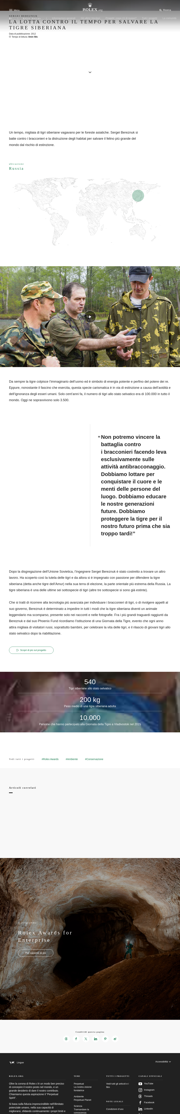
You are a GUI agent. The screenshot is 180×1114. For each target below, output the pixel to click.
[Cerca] (164, 10)
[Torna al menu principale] (10, 18)
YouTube (146, 1088)
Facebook (146, 1107)
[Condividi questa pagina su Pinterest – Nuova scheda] (105, 1039)
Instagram (146, 1094)
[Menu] (14, 10)
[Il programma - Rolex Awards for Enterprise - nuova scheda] (35, 953)
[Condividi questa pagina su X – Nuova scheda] (85, 1039)
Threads (146, 1100)
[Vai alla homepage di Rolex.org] (90, 7)
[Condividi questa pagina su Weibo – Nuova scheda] (116, 1039)
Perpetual (86, 1091)
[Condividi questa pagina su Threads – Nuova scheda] (65, 1039)
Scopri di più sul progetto (32, 650)
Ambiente (86, 1102)
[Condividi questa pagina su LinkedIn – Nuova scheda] (95, 1039)
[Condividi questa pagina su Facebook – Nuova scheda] (75, 1039)
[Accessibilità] (163, 1063)
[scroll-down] (90, 71)
